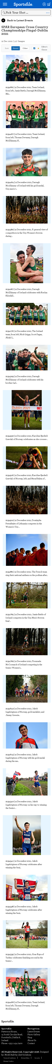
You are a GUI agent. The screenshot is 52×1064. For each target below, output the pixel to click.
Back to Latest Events (17, 20)
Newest (15, 48)
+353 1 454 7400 (15, 1043)
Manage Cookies (8, 1061)
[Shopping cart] (49, 4)
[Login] (44, 4)
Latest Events (33, 1031)
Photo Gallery (33, 1034)
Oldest (25, 48)
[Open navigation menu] (5, 4)
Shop (29, 1037)
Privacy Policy (25, 1058)
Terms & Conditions (9, 1058)
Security (37, 1058)
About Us (31, 1040)
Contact (31, 1043)
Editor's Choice (40, 48)
